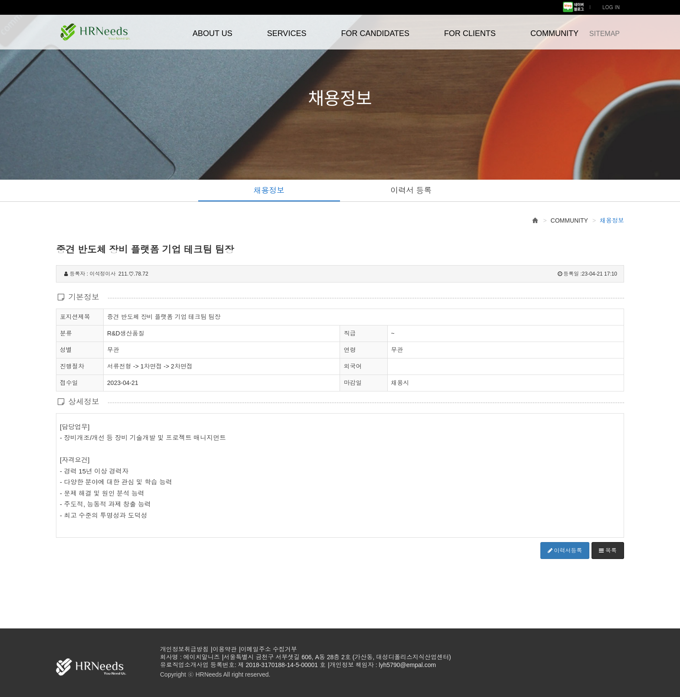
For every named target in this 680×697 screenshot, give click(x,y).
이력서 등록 (411, 190)
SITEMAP (604, 33)
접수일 (69, 382)
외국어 (352, 366)
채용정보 (268, 190)
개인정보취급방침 (184, 649)
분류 (66, 333)
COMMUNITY (554, 33)
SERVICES (287, 33)
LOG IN (611, 6)
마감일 (352, 382)
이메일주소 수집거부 (269, 649)
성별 (66, 349)
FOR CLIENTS (470, 33)
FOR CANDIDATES (375, 33)
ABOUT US (212, 33)
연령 (349, 349)
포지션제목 (75, 316)
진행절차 (72, 366)
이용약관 (224, 649)
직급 (349, 333)
